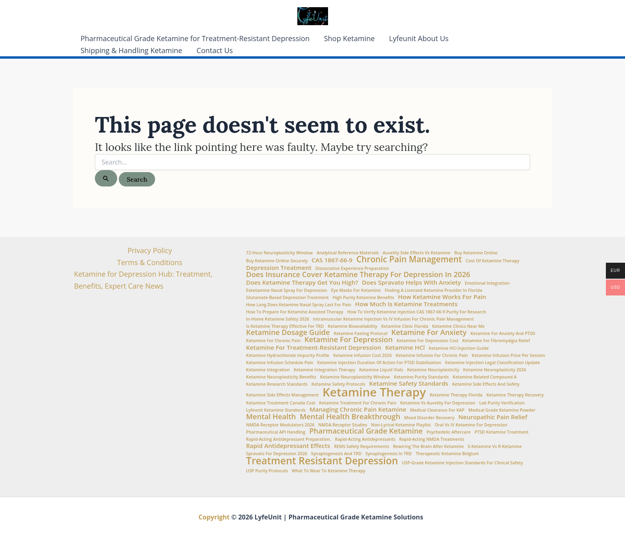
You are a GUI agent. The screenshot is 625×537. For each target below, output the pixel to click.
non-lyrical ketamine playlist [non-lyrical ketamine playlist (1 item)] (401, 425)
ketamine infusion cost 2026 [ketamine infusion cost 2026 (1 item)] (362, 355)
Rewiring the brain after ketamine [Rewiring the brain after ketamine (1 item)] (428, 446)
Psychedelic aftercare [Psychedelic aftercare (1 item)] (448, 432)
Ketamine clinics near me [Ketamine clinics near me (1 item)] (458, 326)
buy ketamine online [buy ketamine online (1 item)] (475, 253)
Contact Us (215, 50)
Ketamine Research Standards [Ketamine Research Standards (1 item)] (276, 384)
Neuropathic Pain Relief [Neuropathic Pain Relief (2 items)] (492, 417)
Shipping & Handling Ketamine (131, 50)
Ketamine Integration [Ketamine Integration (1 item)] (268, 370)
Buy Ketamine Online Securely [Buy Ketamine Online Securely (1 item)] (277, 261)
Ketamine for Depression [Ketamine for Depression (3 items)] (349, 339)
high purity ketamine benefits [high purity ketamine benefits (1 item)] (363, 297)
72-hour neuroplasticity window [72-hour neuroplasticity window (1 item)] (279, 253)
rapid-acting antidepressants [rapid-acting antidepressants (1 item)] (365, 439)
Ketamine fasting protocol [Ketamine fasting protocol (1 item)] (360, 333)
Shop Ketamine (349, 38)
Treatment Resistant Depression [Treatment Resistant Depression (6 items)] (322, 461)
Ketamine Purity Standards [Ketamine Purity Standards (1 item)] (421, 377)
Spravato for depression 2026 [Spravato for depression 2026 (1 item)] (276, 454)
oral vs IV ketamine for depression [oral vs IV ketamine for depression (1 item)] (471, 425)
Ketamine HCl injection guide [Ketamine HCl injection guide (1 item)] (458, 348)
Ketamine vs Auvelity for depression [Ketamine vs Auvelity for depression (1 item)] (438, 403)
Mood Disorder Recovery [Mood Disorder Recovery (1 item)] (429, 418)
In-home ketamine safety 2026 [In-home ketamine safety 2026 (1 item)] (277, 319)
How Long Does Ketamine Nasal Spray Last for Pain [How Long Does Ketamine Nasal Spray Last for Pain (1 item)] (298, 305)
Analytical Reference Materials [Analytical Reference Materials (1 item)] (347, 253)
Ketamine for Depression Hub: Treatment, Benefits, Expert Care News (143, 280)
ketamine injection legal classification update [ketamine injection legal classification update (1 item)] (492, 363)
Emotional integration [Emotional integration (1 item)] (487, 283)
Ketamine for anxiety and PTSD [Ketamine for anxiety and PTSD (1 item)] (502, 333)
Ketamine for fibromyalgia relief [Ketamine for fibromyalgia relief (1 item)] (496, 341)
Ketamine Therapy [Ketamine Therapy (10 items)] (374, 392)
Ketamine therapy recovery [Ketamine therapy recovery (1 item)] (515, 395)
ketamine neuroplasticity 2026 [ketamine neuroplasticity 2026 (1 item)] (494, 370)
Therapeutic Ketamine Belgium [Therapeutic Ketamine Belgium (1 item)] (447, 454)
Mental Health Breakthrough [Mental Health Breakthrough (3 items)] (350, 416)
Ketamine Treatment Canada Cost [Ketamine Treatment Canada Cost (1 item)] (280, 403)
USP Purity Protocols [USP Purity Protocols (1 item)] (267, 471)
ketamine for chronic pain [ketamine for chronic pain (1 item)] (273, 341)
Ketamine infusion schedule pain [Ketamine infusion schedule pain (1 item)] (279, 363)
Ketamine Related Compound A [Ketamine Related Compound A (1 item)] (485, 377)
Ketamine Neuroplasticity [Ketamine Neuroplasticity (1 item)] (433, 370)
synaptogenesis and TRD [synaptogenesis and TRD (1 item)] (336, 454)
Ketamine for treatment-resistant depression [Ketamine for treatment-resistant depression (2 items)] (313, 348)
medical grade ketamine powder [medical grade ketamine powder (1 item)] (501, 410)
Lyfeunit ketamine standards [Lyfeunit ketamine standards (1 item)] (275, 410)
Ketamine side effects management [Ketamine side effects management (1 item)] (282, 395)
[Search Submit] (106, 178)
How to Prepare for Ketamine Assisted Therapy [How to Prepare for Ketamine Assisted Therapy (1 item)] (294, 312)
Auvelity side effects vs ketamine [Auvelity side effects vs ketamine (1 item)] (416, 253)
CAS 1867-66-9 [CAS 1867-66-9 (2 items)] (332, 260)
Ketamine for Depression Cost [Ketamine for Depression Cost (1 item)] (427, 341)
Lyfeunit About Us (418, 38)
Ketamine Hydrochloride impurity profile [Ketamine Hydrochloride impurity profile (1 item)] (287, 355)
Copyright (214, 517)
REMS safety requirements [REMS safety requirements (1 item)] (361, 446)
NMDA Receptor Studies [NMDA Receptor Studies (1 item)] (342, 425)
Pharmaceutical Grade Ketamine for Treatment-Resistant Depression (195, 38)
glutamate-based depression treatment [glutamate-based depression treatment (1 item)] (287, 297)
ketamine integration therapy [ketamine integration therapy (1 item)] (325, 370)
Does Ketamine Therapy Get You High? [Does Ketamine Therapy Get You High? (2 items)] (302, 282)
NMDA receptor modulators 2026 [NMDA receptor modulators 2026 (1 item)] (280, 425)
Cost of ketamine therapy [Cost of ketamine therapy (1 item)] (492, 261)
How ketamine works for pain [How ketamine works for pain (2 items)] (442, 297)
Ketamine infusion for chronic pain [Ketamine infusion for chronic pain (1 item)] (431, 355)
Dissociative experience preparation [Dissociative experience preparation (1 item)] (352, 268)
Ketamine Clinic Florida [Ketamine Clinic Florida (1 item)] (404, 326)
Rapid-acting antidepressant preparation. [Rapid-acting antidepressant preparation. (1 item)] (288, 439)
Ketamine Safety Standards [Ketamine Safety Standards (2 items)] (408, 383)
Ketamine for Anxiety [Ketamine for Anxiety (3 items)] (429, 332)
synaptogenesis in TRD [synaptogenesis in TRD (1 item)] (389, 454)
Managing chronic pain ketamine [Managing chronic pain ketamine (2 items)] (357, 409)
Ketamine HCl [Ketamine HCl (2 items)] (405, 348)
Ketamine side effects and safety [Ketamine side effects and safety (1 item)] (485, 384)
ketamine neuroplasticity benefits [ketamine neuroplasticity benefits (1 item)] (281, 377)
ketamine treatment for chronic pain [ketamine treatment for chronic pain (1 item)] (358, 403)
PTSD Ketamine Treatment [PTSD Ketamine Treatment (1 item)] (501, 432)
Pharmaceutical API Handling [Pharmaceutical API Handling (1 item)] (275, 432)
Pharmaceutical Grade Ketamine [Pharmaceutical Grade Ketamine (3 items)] (366, 430)
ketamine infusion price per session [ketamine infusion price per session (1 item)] (508, 355)
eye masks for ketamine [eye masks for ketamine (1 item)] (356, 290)
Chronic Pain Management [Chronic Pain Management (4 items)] (409, 259)
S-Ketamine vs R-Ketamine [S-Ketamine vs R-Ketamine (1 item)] (495, 446)
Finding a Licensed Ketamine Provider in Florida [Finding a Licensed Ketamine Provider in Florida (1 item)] (433, 290)
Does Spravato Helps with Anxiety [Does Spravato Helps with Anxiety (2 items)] (411, 282)
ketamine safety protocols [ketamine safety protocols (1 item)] (338, 384)
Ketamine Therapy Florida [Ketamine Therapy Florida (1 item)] (456, 395)
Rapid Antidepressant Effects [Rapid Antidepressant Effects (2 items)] (288, 446)
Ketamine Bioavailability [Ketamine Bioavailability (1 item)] (352, 326)
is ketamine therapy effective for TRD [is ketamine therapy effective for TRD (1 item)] (285, 326)
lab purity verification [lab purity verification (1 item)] (502, 403)
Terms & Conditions (150, 262)
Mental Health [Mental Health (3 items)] (271, 416)
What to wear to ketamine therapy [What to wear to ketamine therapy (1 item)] (329, 471)
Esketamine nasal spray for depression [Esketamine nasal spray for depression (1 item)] (286, 290)
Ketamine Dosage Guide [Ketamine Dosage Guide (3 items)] (288, 332)
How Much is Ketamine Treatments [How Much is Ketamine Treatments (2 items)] (406, 304)
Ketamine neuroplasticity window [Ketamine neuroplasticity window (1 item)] (355, 377)
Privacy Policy (149, 250)
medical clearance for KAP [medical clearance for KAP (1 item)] (437, 410)
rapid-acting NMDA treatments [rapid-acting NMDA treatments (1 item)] (431, 439)
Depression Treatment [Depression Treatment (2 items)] (278, 268)
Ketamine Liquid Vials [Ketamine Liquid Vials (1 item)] (381, 370)
